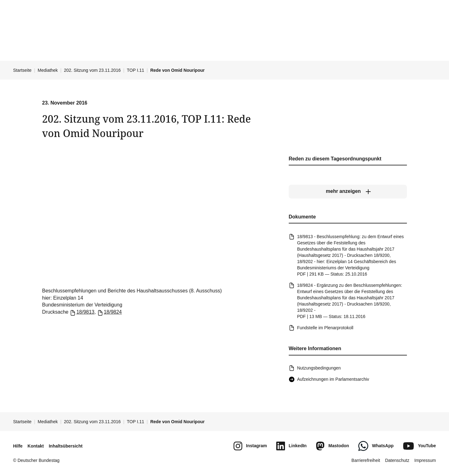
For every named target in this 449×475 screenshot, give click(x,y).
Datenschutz (397, 460)
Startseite (22, 70)
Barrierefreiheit (365, 460)
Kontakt (35, 445)
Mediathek (48, 70)
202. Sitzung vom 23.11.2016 (92, 70)
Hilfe (17, 445)
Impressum (425, 460)
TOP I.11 (135, 70)
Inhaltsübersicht (65, 445)
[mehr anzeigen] (348, 191)
